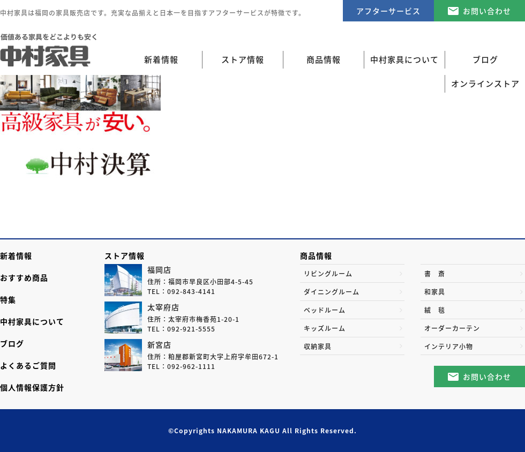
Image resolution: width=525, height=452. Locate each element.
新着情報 (161, 59)
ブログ (12, 343)
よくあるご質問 (28, 365)
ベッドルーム (325, 310)
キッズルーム (325, 328)
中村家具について (32, 321)
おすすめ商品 (24, 277)
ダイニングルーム (331, 292)
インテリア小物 (448, 346)
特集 (8, 299)
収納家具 (318, 346)
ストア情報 (124, 255)
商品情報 (316, 255)
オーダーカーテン (452, 328)
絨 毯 (434, 310)
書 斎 (434, 273)
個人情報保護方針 (32, 387)
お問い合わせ (487, 10)
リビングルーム (328, 273)
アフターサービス (388, 10)
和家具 (434, 292)
